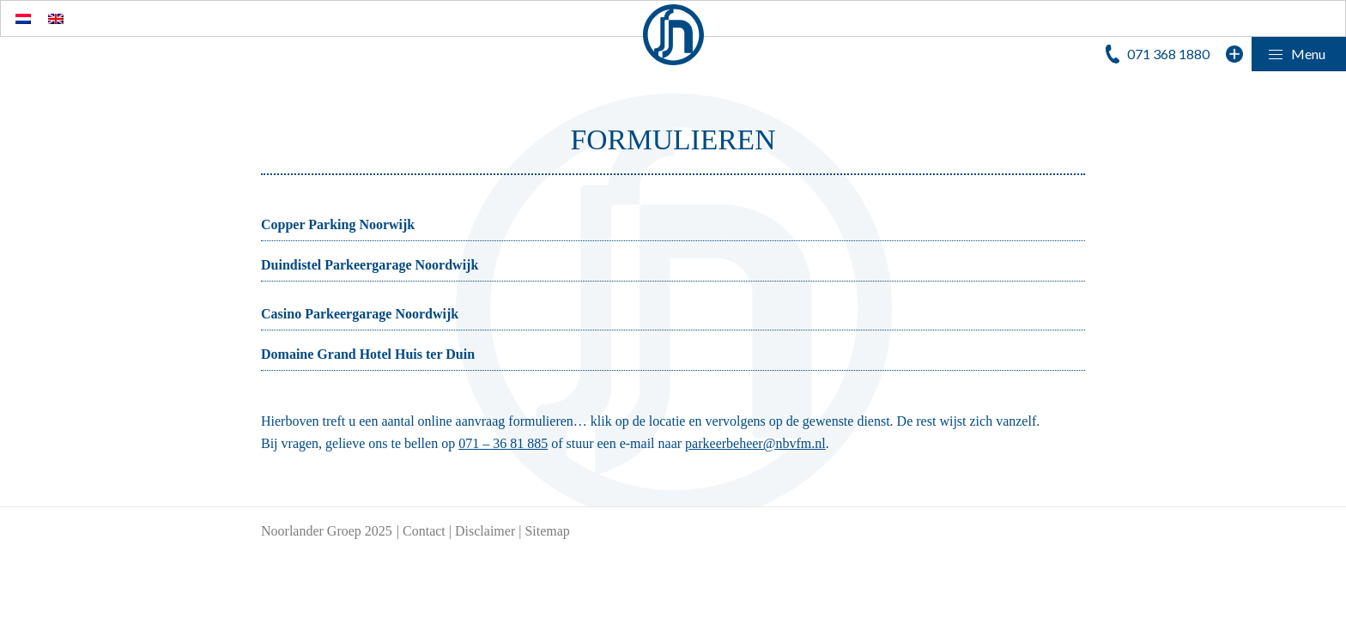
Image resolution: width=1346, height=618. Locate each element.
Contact (424, 531)
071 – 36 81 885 (503, 443)
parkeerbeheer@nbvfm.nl (755, 443)
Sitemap (546, 531)
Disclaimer (485, 531)
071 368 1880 (1168, 53)
